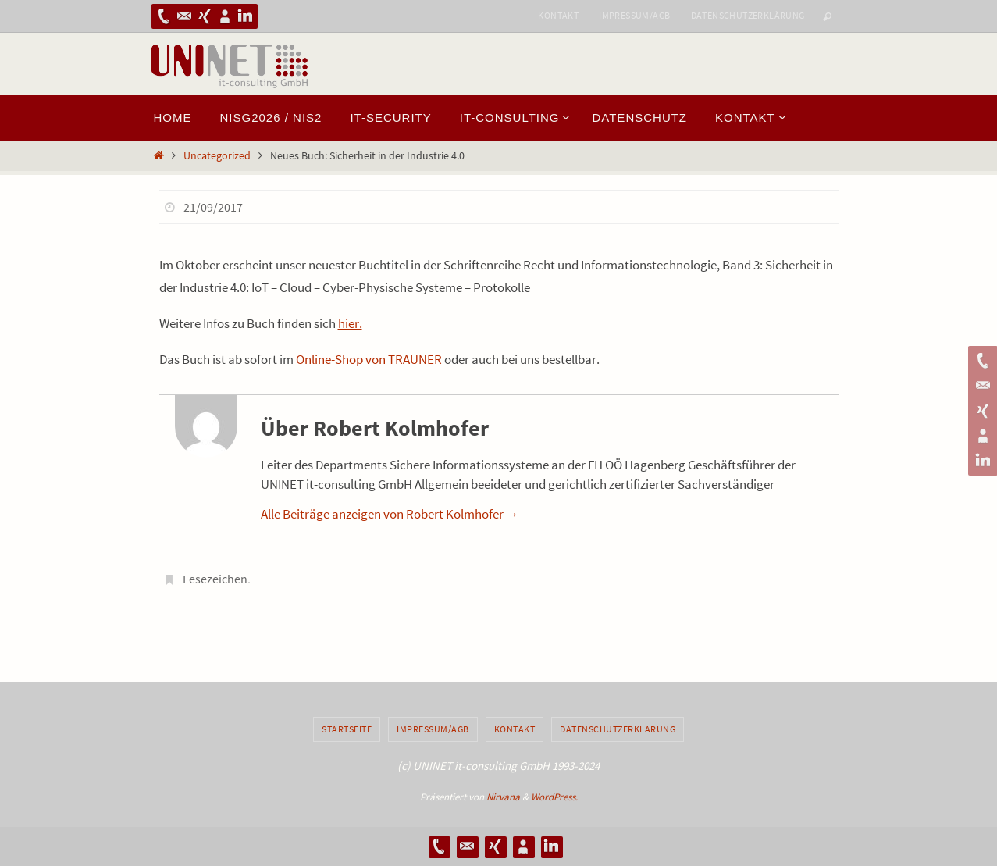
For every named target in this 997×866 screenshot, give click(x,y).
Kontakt (558, 15)
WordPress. (554, 797)
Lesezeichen (215, 578)
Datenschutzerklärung (748, 15)
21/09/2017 (213, 207)
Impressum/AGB (634, 15)
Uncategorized (217, 155)
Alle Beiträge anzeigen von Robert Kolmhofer (390, 513)
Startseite (347, 729)
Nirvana (503, 797)
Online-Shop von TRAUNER (369, 359)
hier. (350, 323)
